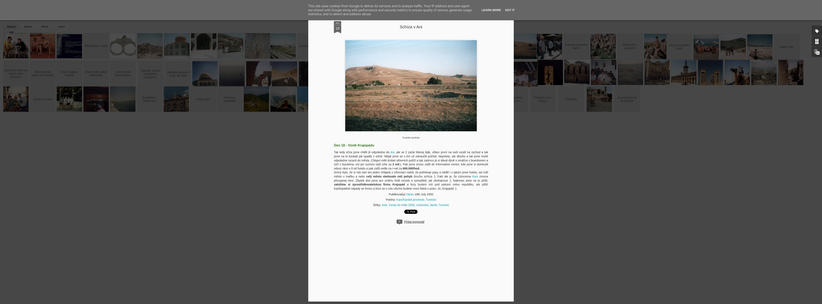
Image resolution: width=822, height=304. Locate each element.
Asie (384, 205)
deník (433, 205)
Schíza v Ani (411, 27)
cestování (422, 205)
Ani (392, 152)
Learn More (491, 10)
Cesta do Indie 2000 (401, 205)
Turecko (444, 205)
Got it (510, 10)
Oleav (410, 194)
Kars (475, 176)
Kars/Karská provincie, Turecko (416, 199)
